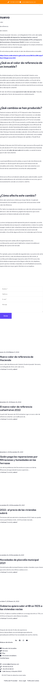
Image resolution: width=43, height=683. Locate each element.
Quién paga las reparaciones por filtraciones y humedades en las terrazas (19, 460)
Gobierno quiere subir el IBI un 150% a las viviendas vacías (21, 607)
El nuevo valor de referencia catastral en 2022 (16, 408)
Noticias (3, 369)
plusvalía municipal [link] (12, 567)
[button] (39, 5)
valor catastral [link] (15, 227)
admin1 (15, 369)
